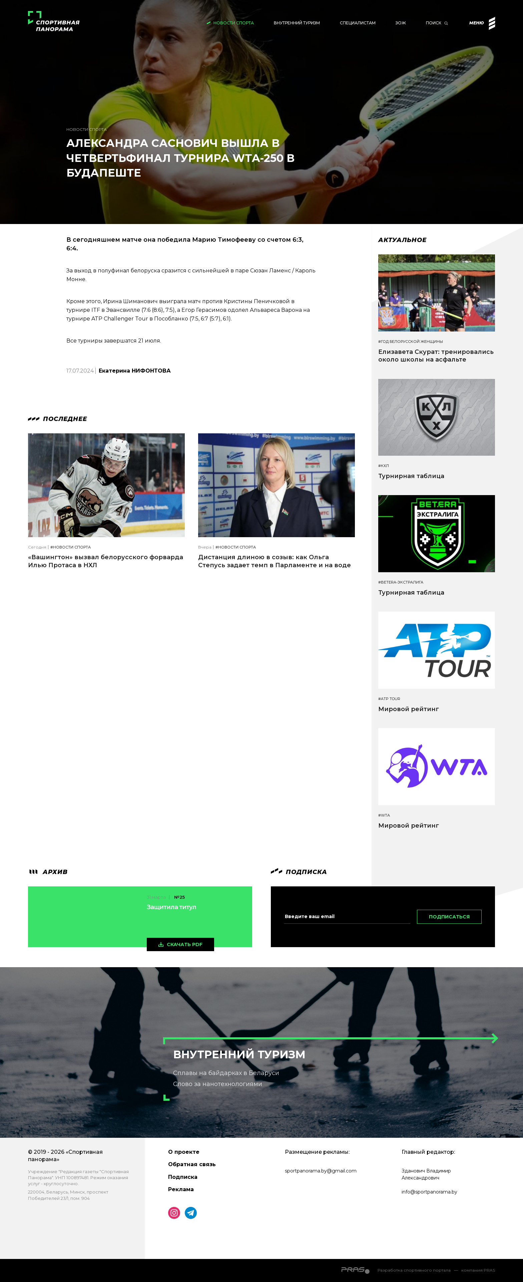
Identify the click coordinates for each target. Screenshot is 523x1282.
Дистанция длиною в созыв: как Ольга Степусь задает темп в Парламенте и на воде (274, 561)
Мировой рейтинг (408, 709)
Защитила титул (171, 907)
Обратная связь (192, 1164)
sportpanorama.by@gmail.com (321, 1171)
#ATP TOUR (389, 699)
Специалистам (358, 22)
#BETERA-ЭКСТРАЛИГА (400, 582)
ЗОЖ (401, 22)
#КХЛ (383, 466)
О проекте (183, 1152)
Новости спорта (233, 22)
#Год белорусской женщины (410, 342)
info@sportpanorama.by (429, 1192)
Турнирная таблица (411, 476)
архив (48, 872)
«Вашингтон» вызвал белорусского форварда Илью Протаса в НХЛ (105, 561)
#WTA (384, 815)
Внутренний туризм (297, 22)
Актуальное (402, 240)
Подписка (182, 1177)
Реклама (181, 1189)
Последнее (57, 419)
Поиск (433, 22)
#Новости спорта (70, 547)
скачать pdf (184, 944)
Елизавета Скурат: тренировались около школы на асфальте (436, 355)
